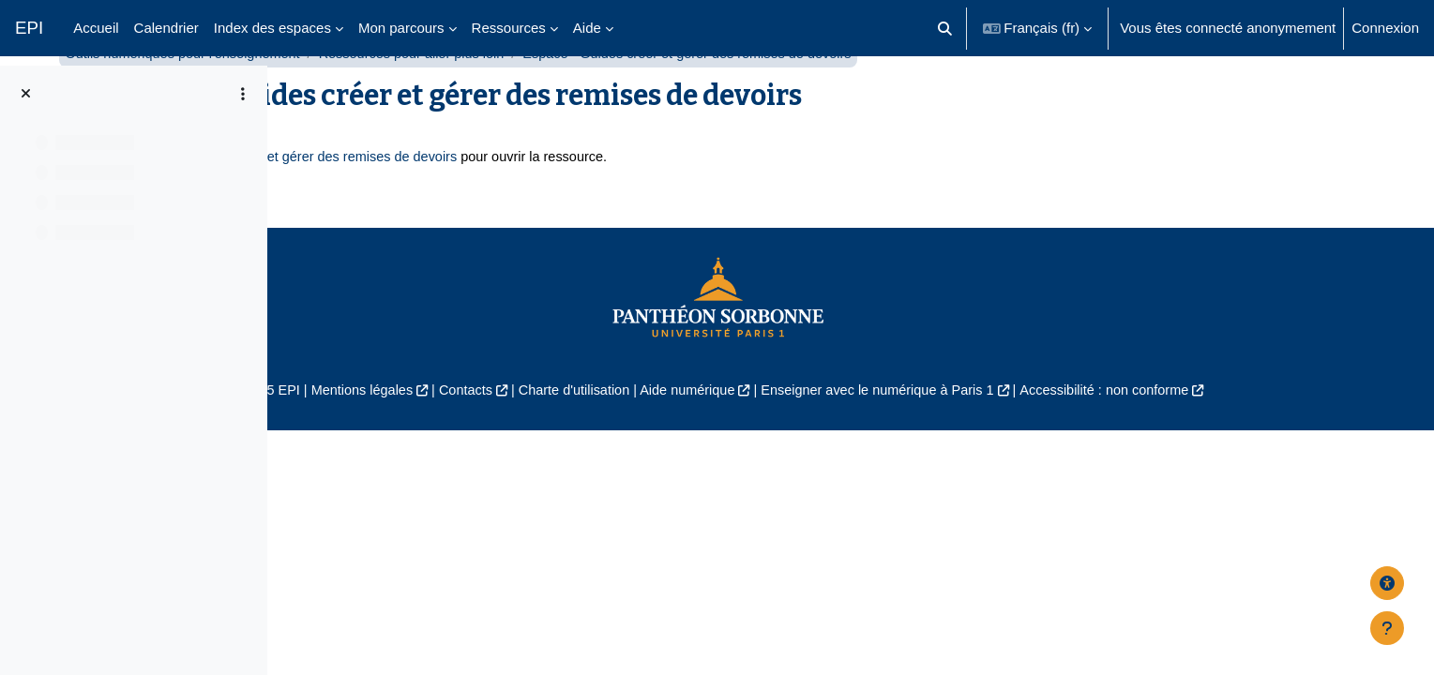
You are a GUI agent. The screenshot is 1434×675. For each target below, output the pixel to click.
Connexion (1385, 28)
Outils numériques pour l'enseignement (469, 101)
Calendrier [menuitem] (166, 28)
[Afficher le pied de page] (1387, 628)
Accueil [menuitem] (95, 28)
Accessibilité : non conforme (1261, 438)
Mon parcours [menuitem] (401, 28)
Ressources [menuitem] (509, 28)
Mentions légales (489, 438)
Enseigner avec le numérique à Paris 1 (1025, 438)
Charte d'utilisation (709, 438)
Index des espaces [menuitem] (272, 28)
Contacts (597, 438)
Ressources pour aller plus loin (706, 101)
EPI (29, 28)
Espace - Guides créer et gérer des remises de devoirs (584, 205)
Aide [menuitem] (587, 28)
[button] (945, 28)
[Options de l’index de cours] (243, 94)
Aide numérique (826, 438)
